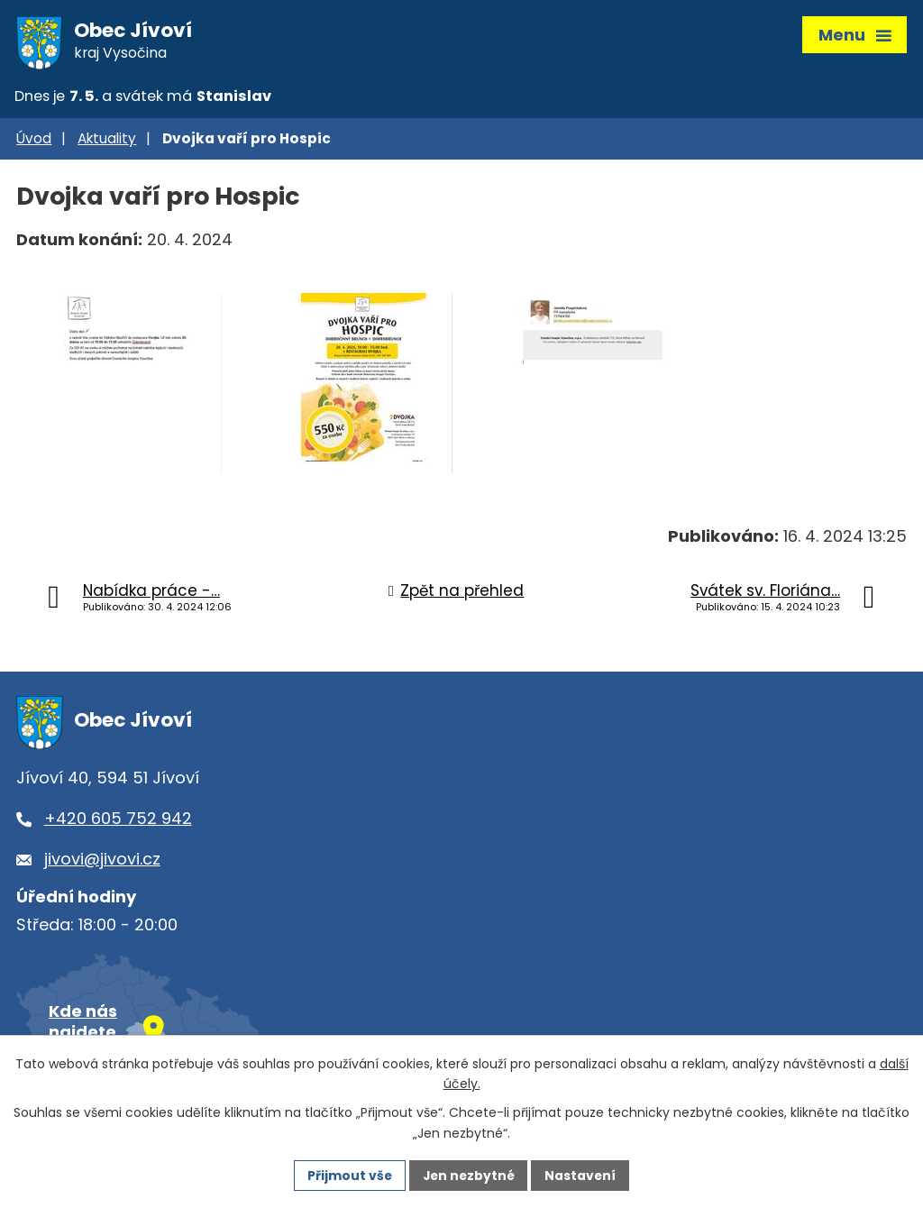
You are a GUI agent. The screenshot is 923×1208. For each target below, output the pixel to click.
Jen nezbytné (468, 1175)
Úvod (33, 142)
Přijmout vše (347, 1175)
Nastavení (582, 1175)
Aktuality (107, 142)
